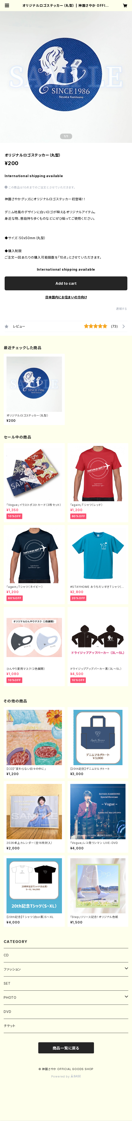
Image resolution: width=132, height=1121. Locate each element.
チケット (10, 1026)
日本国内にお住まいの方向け (66, 297)
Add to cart (66, 283)
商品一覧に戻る (66, 1048)
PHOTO (10, 997)
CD (6, 955)
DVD (7, 1012)
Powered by (66, 1076)
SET (7, 983)
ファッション (12, 969)
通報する (121, 308)
